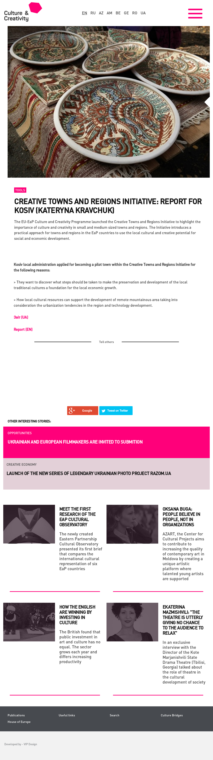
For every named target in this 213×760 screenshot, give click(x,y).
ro (134, 13)
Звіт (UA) (21, 317)
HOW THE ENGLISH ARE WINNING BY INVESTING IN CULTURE (77, 614)
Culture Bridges (172, 715)
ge (126, 13)
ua (143, 13)
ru (93, 13)
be (118, 13)
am (109, 13)
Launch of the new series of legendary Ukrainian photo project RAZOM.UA (89, 473)
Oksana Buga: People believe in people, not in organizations (181, 516)
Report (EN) (23, 329)
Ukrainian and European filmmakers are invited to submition (75, 442)
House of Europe (19, 721)
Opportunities (20, 433)
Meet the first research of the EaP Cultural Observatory (77, 516)
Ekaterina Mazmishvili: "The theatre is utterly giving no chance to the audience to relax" (183, 620)
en (84, 13)
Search (114, 715)
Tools (20, 190)
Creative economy (22, 464)
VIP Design (30, 744)
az (101, 13)
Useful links (67, 715)
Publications (16, 715)
